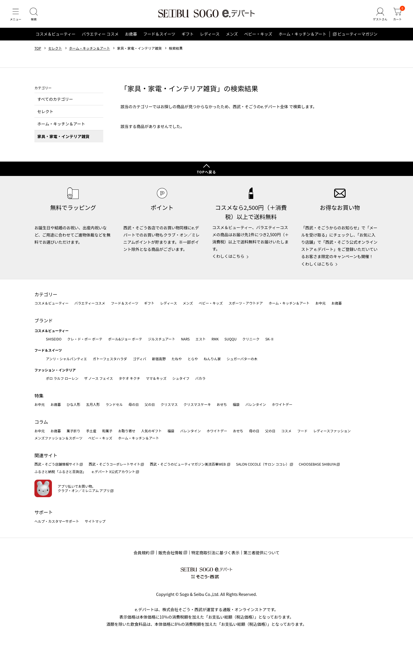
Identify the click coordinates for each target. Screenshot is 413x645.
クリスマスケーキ (197, 404)
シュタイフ (181, 378)
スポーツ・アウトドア (246, 303)
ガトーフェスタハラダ (110, 358)
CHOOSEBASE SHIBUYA (317, 464)
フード (302, 430)
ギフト (188, 35)
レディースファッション (332, 430)
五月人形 (93, 404)
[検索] (34, 15)
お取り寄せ (126, 430)
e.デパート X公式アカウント (113, 471)
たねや (177, 358)
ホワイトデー (282, 404)
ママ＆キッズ (156, 378)
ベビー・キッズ (258, 35)
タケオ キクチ (129, 378)
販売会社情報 (170, 552)
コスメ (286, 430)
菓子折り (73, 430)
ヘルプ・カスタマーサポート (56, 521)
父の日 (150, 404)
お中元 (320, 303)
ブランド (43, 320)
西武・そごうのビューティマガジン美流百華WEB (188, 464)
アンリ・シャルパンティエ (66, 358)
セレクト (55, 50)
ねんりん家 (212, 358)
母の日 (133, 404)
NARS (185, 338)
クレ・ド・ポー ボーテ (84, 338)
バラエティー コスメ (100, 35)
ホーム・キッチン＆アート (302, 35)
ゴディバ (139, 358)
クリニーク (251, 338)
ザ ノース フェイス (98, 378)
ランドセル (114, 404)
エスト (200, 338)
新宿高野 (159, 358)
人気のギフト (151, 430)
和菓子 (107, 430)
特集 (39, 395)
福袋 (236, 404)
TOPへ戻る (206, 171)
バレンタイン (255, 404)
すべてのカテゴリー (55, 100)
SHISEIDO (53, 338)
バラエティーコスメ (89, 303)
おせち (222, 404)
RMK (215, 338)
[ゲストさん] (379, 15)
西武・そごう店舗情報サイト (56, 464)
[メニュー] (15, 15)
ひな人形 (73, 404)
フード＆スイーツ (159, 35)
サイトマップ (95, 521)
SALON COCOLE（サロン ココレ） (262, 464)
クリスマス (169, 404)
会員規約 (141, 552)
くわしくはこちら (228, 256)
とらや (193, 358)
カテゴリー (45, 294)
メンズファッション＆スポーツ (58, 437)
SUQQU (231, 338)
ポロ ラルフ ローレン (62, 378)
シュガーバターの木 (242, 358)
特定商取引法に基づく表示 (215, 552)
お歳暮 (131, 35)
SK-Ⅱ (269, 338)
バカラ (200, 378)
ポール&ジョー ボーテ (125, 338)
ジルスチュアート (161, 338)
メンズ (232, 35)
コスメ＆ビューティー (55, 35)
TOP (37, 50)
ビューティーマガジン (357, 35)
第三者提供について (261, 552)
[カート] (397, 15)
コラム (41, 421)
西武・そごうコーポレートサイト (114, 464)
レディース (209, 35)
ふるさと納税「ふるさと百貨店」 (60, 471)
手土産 (91, 430)
